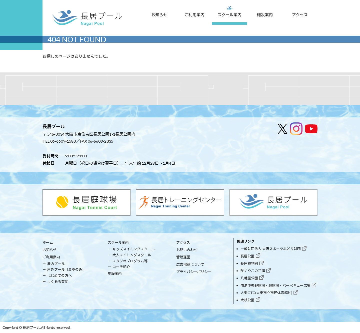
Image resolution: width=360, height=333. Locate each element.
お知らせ (159, 14)
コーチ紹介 (121, 267)
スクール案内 (230, 14)
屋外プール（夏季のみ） (66, 269)
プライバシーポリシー (193, 272)
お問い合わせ (186, 250)
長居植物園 (249, 263)
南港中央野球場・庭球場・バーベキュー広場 (275, 285)
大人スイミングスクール (131, 255)
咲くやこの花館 (252, 271)
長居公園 (247, 256)
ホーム (47, 242)
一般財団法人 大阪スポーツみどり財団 (270, 249)
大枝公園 (247, 300)
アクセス (300, 14)
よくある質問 (57, 281)
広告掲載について (190, 264)
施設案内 (265, 14)
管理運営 (183, 257)
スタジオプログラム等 (130, 261)
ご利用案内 (194, 14)
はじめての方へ (59, 275)
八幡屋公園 (249, 278)
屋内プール (56, 264)
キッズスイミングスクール (133, 249)
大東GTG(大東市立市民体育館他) (266, 293)
